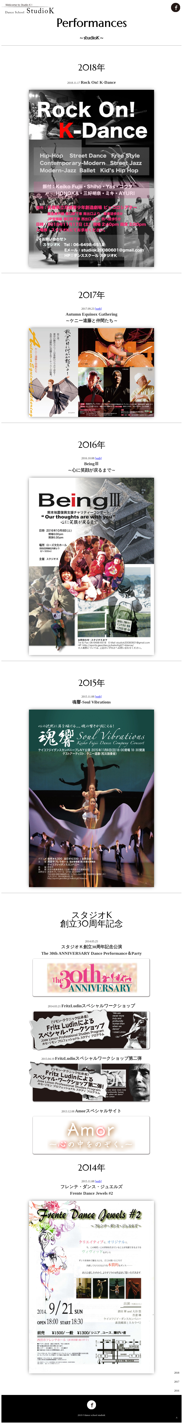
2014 (176, 1408)
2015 (176, 1399)
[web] (98, 308)
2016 (176, 1390)
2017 (176, 1381)
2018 (176, 1372)
